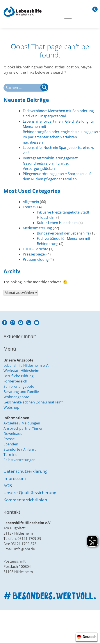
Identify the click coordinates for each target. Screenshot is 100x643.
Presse (9, 438)
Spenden (11, 444)
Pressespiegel (34, 254)
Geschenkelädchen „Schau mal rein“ (33, 402)
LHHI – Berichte (35, 249)
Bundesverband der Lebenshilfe (63, 233)
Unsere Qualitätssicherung (30, 492)
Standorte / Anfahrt (20, 449)
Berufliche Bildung (19, 376)
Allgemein (31, 201)
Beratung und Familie (21, 391)
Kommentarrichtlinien (25, 500)
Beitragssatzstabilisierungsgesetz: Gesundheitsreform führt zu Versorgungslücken (51, 163)
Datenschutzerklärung (25, 471)
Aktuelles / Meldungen (22, 423)
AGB (8, 485)
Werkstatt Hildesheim (21, 370)
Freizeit (29, 207)
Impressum (15, 478)
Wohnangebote (16, 396)
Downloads (13, 433)
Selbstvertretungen (20, 459)
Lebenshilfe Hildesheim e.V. (26, 365)
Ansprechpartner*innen (23, 428)
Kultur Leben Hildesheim (57, 222)
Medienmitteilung (37, 228)
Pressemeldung (36, 259)
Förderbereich (15, 381)
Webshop (11, 407)
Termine (10, 454)
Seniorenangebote (19, 386)
